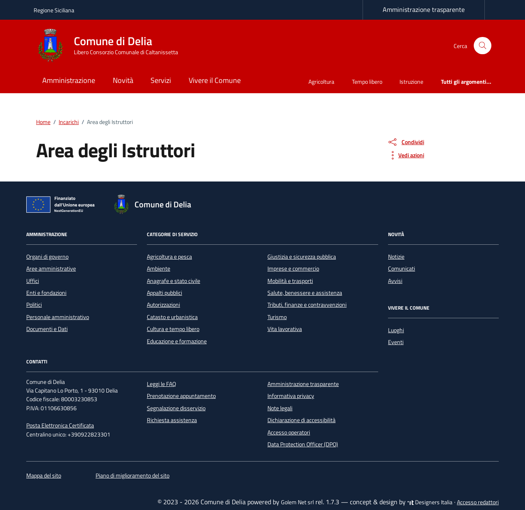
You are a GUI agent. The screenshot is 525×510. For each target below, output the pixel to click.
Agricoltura (321, 81)
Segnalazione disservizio (176, 408)
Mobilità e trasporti (290, 280)
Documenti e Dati (47, 328)
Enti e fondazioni (46, 292)
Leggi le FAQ (161, 383)
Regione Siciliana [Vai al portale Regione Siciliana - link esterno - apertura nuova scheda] (54, 10)
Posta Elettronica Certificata (60, 425)
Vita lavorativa (284, 328)
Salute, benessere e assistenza (304, 292)
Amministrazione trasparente (424, 9)
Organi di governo (47, 256)
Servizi (161, 80)
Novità (123, 80)
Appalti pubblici (164, 292)
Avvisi (395, 280)
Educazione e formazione (177, 341)
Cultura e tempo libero (173, 328)
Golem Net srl (297, 502)
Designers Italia (429, 502)
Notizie (396, 256)
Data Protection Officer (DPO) (302, 444)
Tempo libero (367, 81)
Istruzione (411, 81)
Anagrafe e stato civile (173, 280)
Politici (34, 304)
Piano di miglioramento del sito (132, 475)
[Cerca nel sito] (482, 46)
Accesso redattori (478, 502)
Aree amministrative (51, 268)
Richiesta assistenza (172, 420)
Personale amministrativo (57, 317)
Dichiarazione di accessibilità (301, 420)
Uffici (32, 280)
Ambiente (158, 268)
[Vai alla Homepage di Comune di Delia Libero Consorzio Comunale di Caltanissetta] (111, 45)
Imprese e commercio (293, 268)
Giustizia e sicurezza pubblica (301, 256)
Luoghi (396, 330)
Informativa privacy (290, 395)
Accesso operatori (288, 432)
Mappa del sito (43, 475)
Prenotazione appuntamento (181, 395)
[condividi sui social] (406, 142)
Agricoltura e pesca (169, 256)
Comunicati (401, 268)
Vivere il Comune (215, 80)
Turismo (277, 317)
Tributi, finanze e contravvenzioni (307, 304)
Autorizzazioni (163, 304)
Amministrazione (68, 80)
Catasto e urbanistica (172, 317)
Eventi (396, 342)
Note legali (279, 408)
